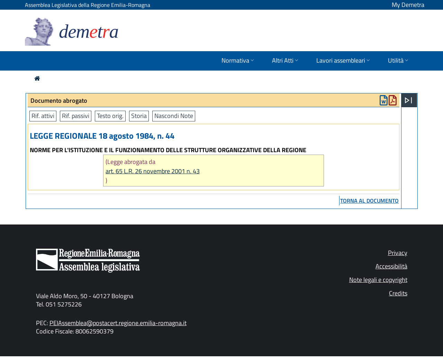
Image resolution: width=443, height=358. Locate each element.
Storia (139, 115)
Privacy (397, 252)
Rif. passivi (75, 115)
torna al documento (369, 200)
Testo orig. (110, 115)
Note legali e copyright (378, 279)
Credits (398, 293)
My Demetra (408, 4)
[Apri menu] (408, 100)
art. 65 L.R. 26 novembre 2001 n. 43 (153, 171)
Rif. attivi (42, 115)
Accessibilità (391, 266)
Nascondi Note (173, 115)
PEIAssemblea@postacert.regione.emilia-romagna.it (118, 323)
